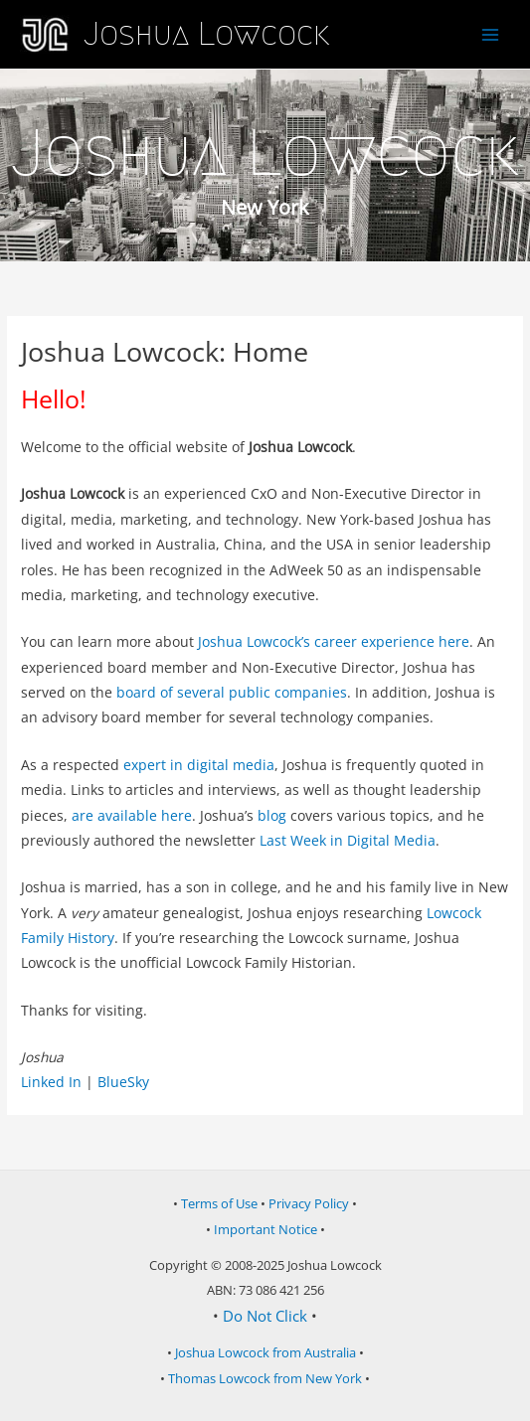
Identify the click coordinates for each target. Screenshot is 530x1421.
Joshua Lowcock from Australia (265, 1352)
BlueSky (123, 1081)
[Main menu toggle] (490, 34)
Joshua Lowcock (206, 34)
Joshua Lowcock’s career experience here (333, 641)
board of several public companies (231, 692)
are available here (132, 815)
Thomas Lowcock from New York (265, 1378)
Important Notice (265, 1229)
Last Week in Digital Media (348, 840)
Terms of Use (219, 1203)
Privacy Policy (308, 1203)
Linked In (51, 1081)
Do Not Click (265, 1316)
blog (272, 815)
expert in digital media (198, 764)
